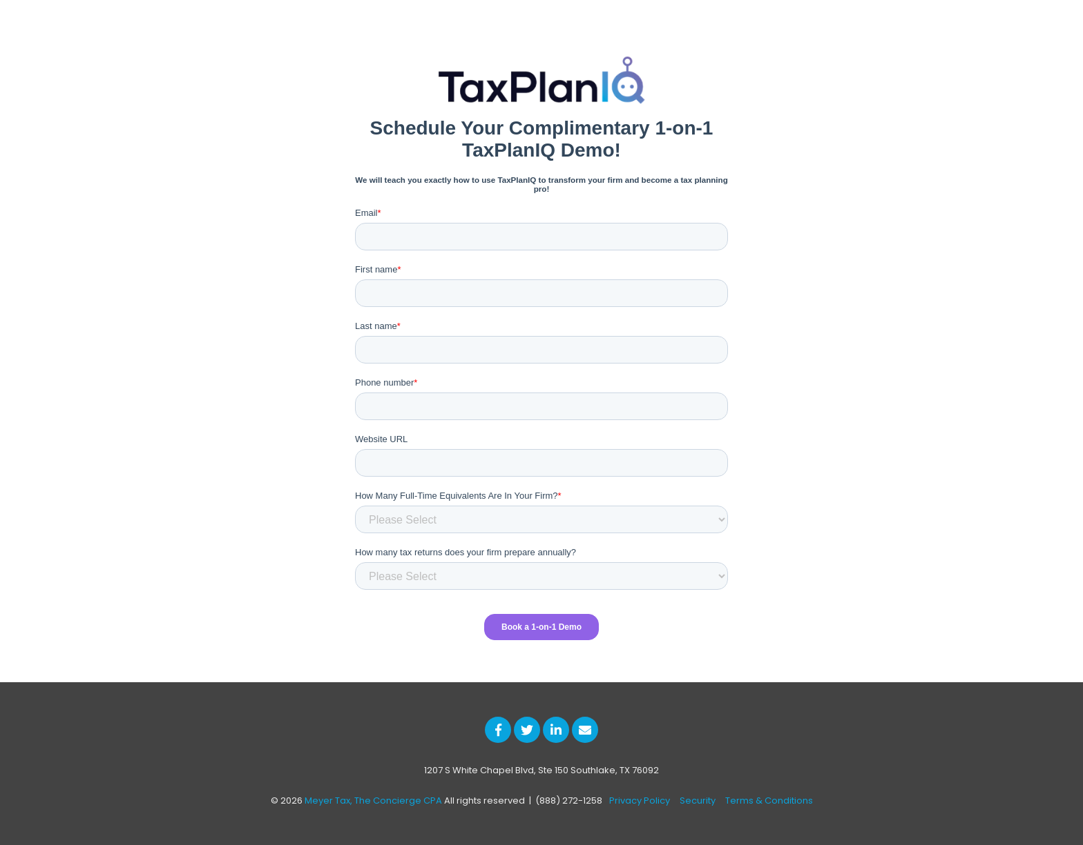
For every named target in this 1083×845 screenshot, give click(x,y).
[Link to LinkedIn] (556, 730)
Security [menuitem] (698, 800)
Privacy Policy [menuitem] (639, 800)
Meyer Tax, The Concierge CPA (373, 800)
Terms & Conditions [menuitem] (769, 800)
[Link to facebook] (498, 730)
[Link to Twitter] (527, 730)
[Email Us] (585, 730)
